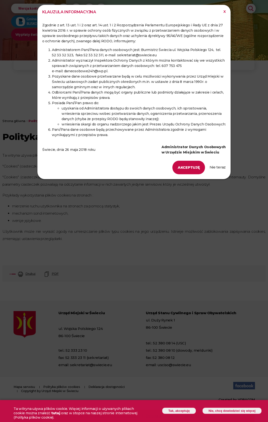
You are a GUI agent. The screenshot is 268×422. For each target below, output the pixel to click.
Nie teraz (218, 167)
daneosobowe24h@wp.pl (85, 71)
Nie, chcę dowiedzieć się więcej (232, 411)
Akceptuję (189, 167)
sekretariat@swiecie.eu (136, 55)
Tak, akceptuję (179, 411)
